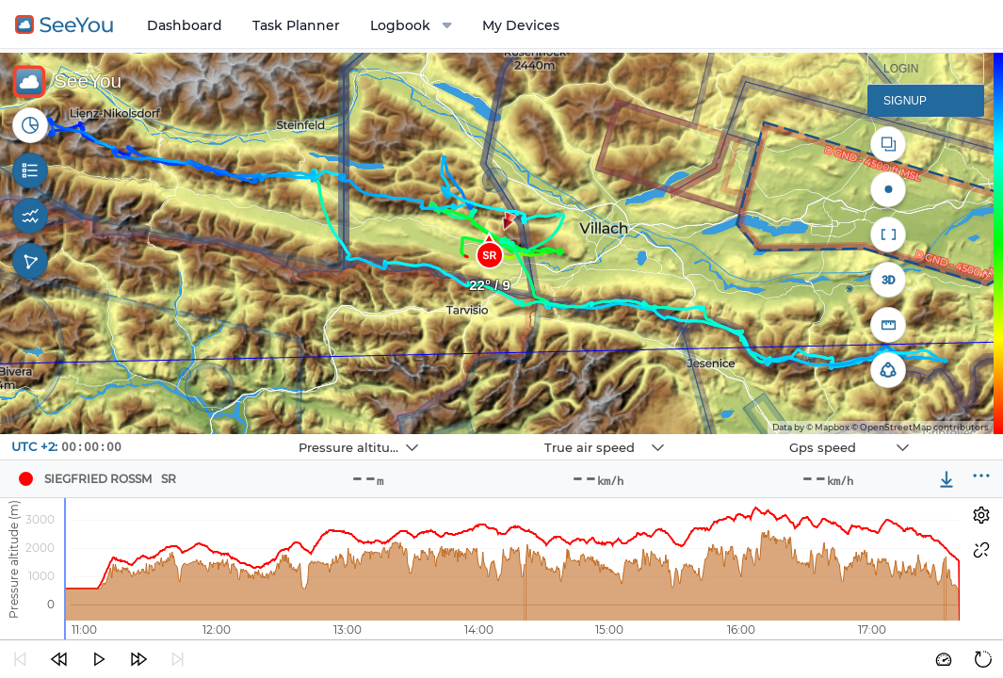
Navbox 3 (737, 434)
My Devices (520, 25)
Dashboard (184, 25)
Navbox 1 (247, 434)
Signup (905, 100)
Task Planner (296, 25)
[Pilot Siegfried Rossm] (25, 479)
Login (900, 68)
